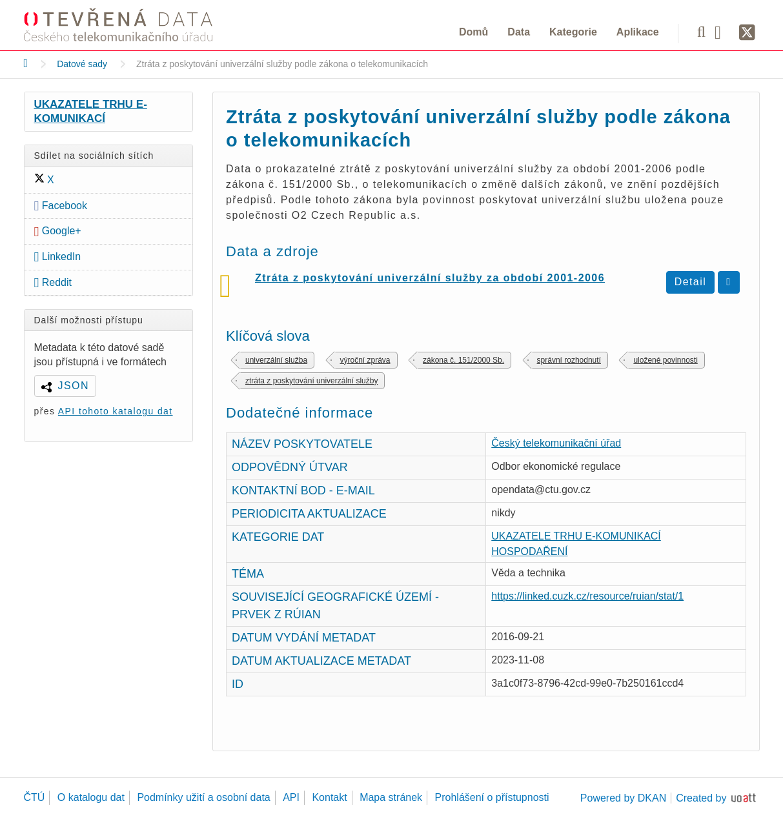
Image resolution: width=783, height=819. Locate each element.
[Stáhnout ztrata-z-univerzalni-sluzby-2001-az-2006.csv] (728, 282)
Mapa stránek (391, 797)
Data (518, 31)
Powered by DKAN (623, 798)
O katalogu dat (91, 797)
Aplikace (637, 31)
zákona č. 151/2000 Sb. (463, 360)
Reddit (53, 282)
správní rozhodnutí (569, 360)
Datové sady (82, 64)
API (291, 797)
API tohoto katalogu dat (115, 411)
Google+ (57, 230)
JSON (73, 385)
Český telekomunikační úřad (556, 443)
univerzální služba (276, 360)
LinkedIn (57, 256)
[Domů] (26, 63)
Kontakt (329, 797)
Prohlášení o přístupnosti (492, 797)
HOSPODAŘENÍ (529, 551)
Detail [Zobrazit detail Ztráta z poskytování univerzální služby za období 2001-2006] (691, 281)
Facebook (61, 205)
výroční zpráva (365, 360)
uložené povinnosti (665, 360)
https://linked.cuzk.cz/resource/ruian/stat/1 (587, 596)
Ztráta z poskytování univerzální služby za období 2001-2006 (430, 277)
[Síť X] (747, 33)
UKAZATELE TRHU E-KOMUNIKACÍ (90, 111)
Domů (473, 31)
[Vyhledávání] (701, 31)
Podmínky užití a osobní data (203, 797)
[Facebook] (722, 31)
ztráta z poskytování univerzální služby (311, 380)
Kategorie (573, 31)
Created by (701, 798)
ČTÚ (34, 797)
